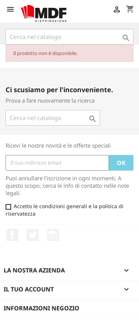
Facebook (12, 235)
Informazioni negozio (41, 308)
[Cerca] (69, 37)
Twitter (33, 235)
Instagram (53, 235)
